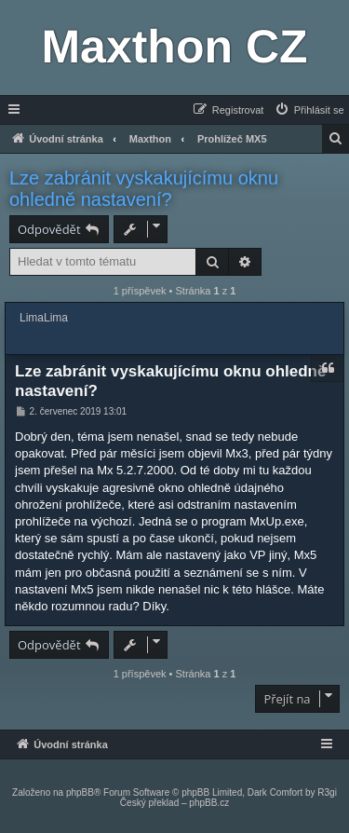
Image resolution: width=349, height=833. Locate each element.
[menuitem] (309, 110)
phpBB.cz (209, 803)
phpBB (80, 792)
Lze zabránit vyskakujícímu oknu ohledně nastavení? (143, 189)
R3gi (327, 792)
